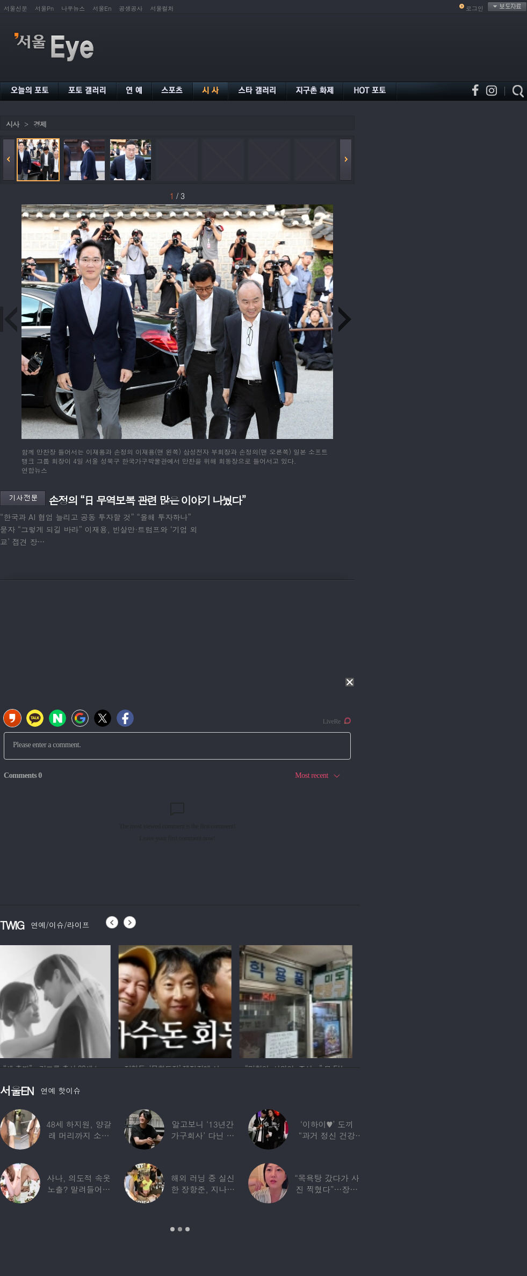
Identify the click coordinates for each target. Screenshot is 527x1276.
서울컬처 (162, 8)
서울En (101, 8)
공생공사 (131, 8)
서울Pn (44, 8)
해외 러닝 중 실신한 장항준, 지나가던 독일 (203, 1189)
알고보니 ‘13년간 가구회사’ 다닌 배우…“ (203, 1135)
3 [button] (187, 1229)
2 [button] (180, 1229)
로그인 (474, 8)
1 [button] (172, 1229)
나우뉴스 (73, 8)
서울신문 (15, 8)
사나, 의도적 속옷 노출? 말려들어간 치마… (79, 1189)
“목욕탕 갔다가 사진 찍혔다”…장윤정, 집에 (326, 1189)
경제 (39, 124)
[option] (56, 1000)
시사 (12, 124)
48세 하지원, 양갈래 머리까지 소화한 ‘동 (79, 1135)
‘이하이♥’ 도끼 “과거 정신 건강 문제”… (327, 1135)
